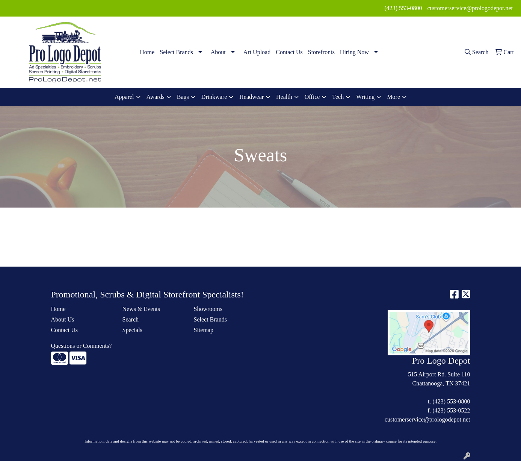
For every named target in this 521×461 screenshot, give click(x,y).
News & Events (141, 309)
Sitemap (203, 330)
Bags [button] (183, 97)
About (218, 52)
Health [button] (284, 97)
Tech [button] (338, 97)
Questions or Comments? (81, 346)
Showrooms (208, 309)
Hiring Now (354, 52)
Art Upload (256, 52)
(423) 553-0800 (403, 8)
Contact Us (289, 52)
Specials (132, 330)
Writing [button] (365, 97)
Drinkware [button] (214, 97)
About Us (62, 319)
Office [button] (312, 97)
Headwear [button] (251, 97)
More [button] (393, 97)
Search (130, 319)
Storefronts (321, 52)
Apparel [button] (124, 97)
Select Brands (176, 52)
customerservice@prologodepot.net (470, 8)
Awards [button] (155, 97)
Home (147, 52)
